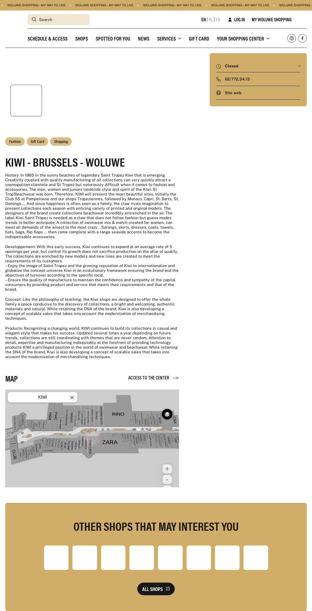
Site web (233, 93)
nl (211, 19)
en (203, 19)
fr (218, 19)
